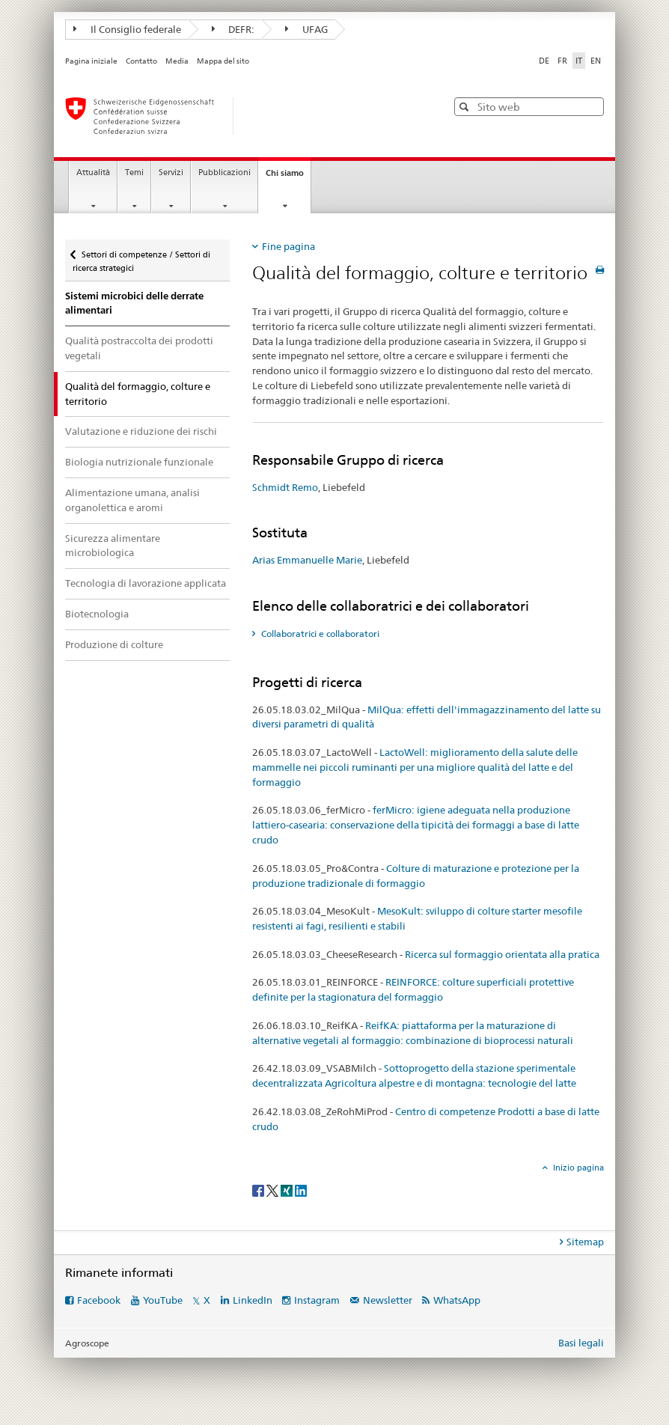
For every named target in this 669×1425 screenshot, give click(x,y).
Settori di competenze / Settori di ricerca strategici (141, 256)
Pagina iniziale (91, 61)
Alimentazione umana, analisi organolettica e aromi (132, 499)
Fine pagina (288, 246)
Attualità (93, 172)
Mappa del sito (223, 61)
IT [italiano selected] (578, 60)
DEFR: (233, 29)
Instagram (317, 1300)
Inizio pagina (577, 1167)
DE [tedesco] (544, 60)
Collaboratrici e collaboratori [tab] (319, 633)
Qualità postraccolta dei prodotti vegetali (139, 348)
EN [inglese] (595, 60)
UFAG (306, 29)
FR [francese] (562, 60)
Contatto (141, 61)
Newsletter (387, 1300)
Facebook (98, 1300)
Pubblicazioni (224, 172)
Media (177, 61)
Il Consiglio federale (127, 29)
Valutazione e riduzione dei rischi (141, 431)
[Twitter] (273, 1190)
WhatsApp (456, 1300)
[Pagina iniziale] (241, 116)
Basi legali (581, 1343)
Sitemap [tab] (585, 1242)
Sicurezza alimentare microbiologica (112, 545)
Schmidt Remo (285, 487)
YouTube (163, 1300)
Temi (134, 172)
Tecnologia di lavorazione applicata (145, 583)
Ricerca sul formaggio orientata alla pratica (502, 954)
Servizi (171, 172)
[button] (465, 106)
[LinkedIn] (301, 1190)
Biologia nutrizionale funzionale (139, 462)
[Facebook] (259, 1190)
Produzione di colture (114, 644)
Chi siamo (288, 177)
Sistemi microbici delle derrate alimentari (134, 303)
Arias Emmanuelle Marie (307, 560)
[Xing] (288, 1190)
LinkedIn (252, 1300)
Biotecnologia (97, 614)
